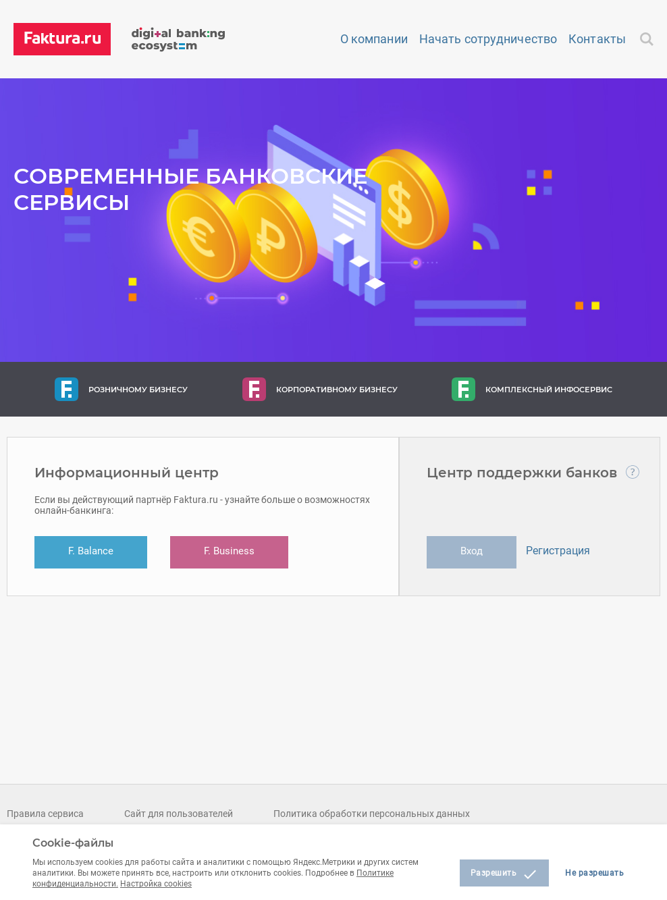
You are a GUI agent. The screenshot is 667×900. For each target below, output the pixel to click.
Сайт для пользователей (178, 813)
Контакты (597, 39)
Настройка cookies (156, 884)
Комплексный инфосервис (532, 389)
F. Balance (90, 551)
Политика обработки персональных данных (371, 813)
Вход (471, 551)
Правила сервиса (45, 813)
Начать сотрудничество (488, 39)
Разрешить (505, 874)
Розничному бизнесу (121, 389)
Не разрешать (594, 873)
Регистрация (558, 550)
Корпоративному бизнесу (320, 389)
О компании (374, 39)
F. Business (229, 551)
